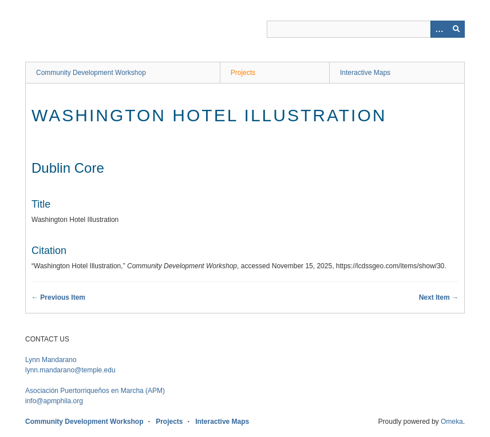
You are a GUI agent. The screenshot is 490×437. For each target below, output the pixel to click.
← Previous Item (58, 297)
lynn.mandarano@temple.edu (70, 370)
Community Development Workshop (91, 73)
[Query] (366, 29)
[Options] (439, 29)
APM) (95, 391)
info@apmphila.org (54, 401)
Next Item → (439, 297)
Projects (243, 73)
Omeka (452, 422)
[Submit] (456, 29)
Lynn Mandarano (51, 360)
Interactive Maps (365, 73)
